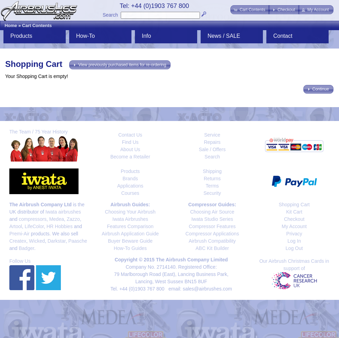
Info (146, 36)
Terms (212, 186)
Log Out (294, 248)
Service (212, 135)
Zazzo (73, 219)
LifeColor (34, 226)
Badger (26, 248)
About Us (130, 149)
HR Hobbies (59, 226)
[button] (249, 9)
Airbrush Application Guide (130, 233)
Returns (212, 178)
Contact (282, 36)
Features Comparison (130, 226)
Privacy (294, 233)
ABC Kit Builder (212, 248)
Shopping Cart (294, 204)
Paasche (77, 241)
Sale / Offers (212, 149)
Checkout (294, 219)
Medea (56, 219)
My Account (294, 226)
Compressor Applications (212, 233)
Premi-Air (19, 233)
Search (110, 15)
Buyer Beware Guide (130, 241)
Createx (17, 241)
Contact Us (130, 135)
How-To (85, 36)
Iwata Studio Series (212, 219)
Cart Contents (37, 25)
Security (212, 193)
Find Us (130, 142)
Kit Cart (294, 212)
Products (21, 36)
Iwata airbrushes (63, 212)
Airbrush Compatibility (212, 241)
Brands (130, 178)
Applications (130, 186)
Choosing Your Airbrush (130, 212)
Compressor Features (212, 226)
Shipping (212, 171)
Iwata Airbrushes (130, 219)
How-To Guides (130, 248)
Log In (294, 241)
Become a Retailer (130, 156)
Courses (130, 193)
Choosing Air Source (212, 212)
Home (10, 25)
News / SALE (224, 36)
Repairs (212, 142)
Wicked (37, 241)
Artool (15, 226)
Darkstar (57, 241)
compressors (32, 219)
